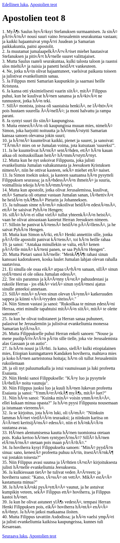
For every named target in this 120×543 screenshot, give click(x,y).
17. (5, 224)
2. (4, 51)
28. (5, 368)
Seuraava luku (14, 536)
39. (5, 502)
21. (5, 269)
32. (5, 412)
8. (4, 120)
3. (4, 61)
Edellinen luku (15, 4)
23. (5, 294)
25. (5, 318)
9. (4, 125)
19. (5, 244)
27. (5, 348)
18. (5, 234)
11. (5, 150)
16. (5, 214)
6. (4, 91)
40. (5, 516)
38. (5, 487)
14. (5, 190)
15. (5, 204)
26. (5, 333)
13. (5, 175)
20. (5, 254)
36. (5, 472)
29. (5, 378)
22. (5, 279)
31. (5, 398)
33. (5, 432)
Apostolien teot (43, 4)
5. (4, 81)
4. (4, 71)
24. (5, 303)
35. (5, 462)
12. (5, 160)
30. (5, 388)
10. (5, 140)
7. (4, 105)
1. (4, 31)
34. (5, 447)
